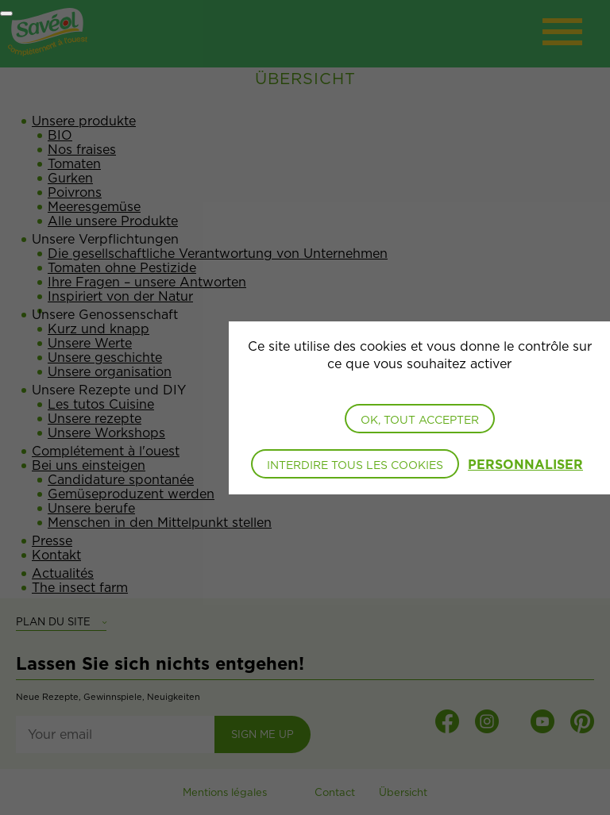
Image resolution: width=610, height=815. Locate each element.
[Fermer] (6, 13)
